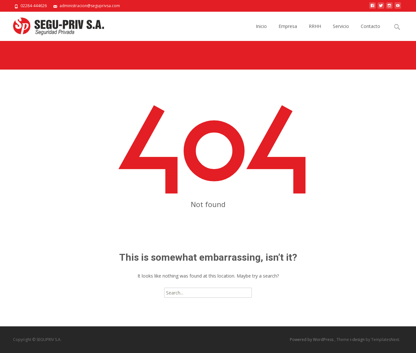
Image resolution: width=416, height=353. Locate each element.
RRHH (315, 32)
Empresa (287, 32)
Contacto (370, 32)
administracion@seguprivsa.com (89, 5)
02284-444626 (33, 5)
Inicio (261, 32)
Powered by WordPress (312, 339)
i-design (358, 339)
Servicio (341, 32)
